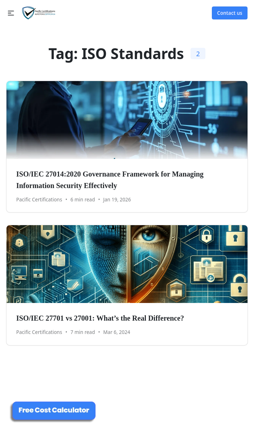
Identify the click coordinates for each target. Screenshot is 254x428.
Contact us (229, 13)
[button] (11, 13)
